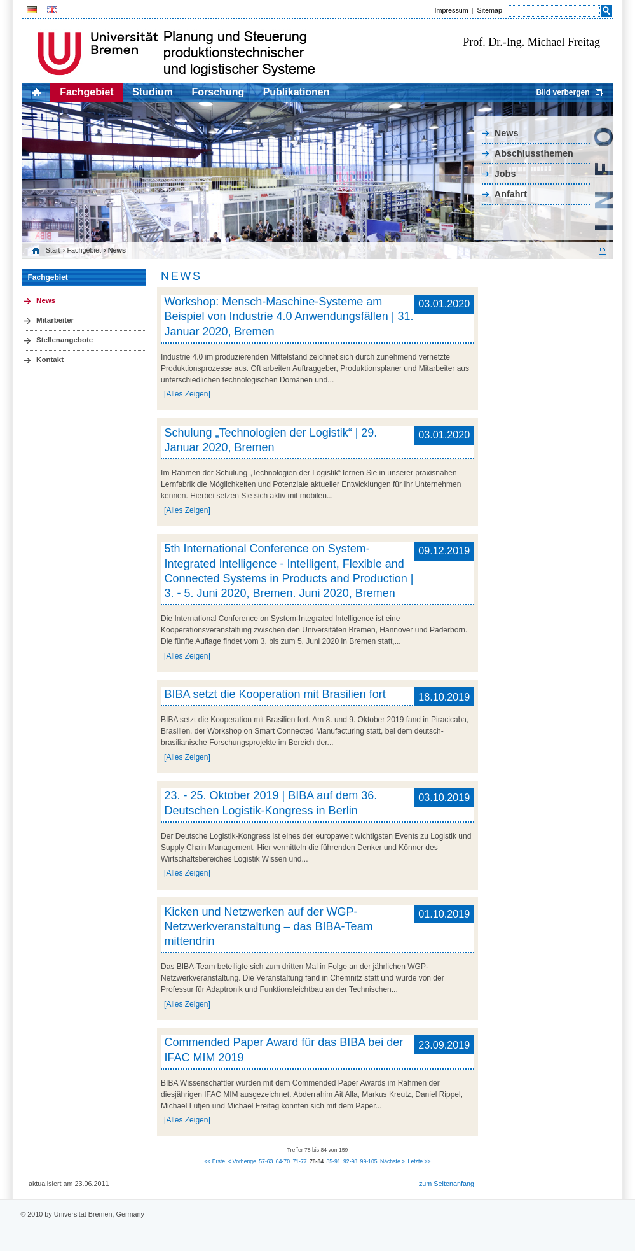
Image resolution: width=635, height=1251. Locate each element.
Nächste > (392, 1161)
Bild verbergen (562, 92)
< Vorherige (242, 1161)
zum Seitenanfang (446, 1183)
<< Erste (214, 1161)
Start (53, 250)
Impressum (451, 10)
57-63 (266, 1161)
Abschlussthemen (534, 153)
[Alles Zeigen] (187, 393)
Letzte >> (419, 1161)
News (507, 133)
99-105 (369, 1161)
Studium (152, 92)
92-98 (350, 1161)
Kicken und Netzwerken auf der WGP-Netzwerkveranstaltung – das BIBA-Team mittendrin (268, 926)
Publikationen (296, 92)
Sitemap (489, 10)
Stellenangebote (64, 340)
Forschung (218, 92)
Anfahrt (511, 194)
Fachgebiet (86, 92)
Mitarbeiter (55, 320)
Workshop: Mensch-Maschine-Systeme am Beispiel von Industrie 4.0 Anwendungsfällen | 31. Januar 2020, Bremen (288, 316)
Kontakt (50, 359)
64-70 (283, 1161)
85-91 (333, 1161)
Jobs (505, 174)
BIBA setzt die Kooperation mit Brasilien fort (274, 694)
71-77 (299, 1161)
